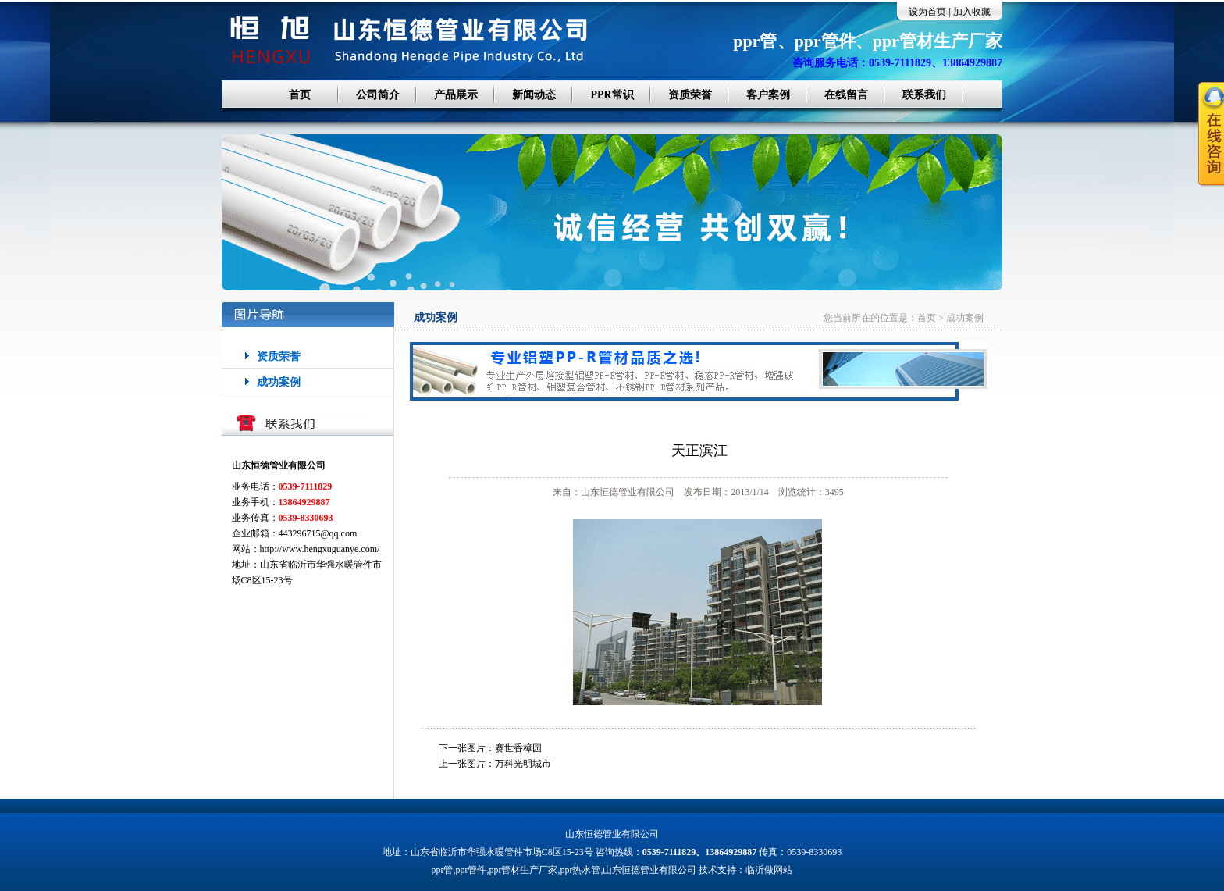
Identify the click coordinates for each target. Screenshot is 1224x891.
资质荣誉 (690, 95)
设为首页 (927, 11)
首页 (300, 95)
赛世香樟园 (518, 748)
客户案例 (768, 95)
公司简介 (378, 95)
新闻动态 (534, 95)
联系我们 (924, 95)
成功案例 (279, 382)
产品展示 (456, 95)
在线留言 (846, 95)
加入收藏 (972, 11)
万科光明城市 (523, 763)
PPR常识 (611, 95)
